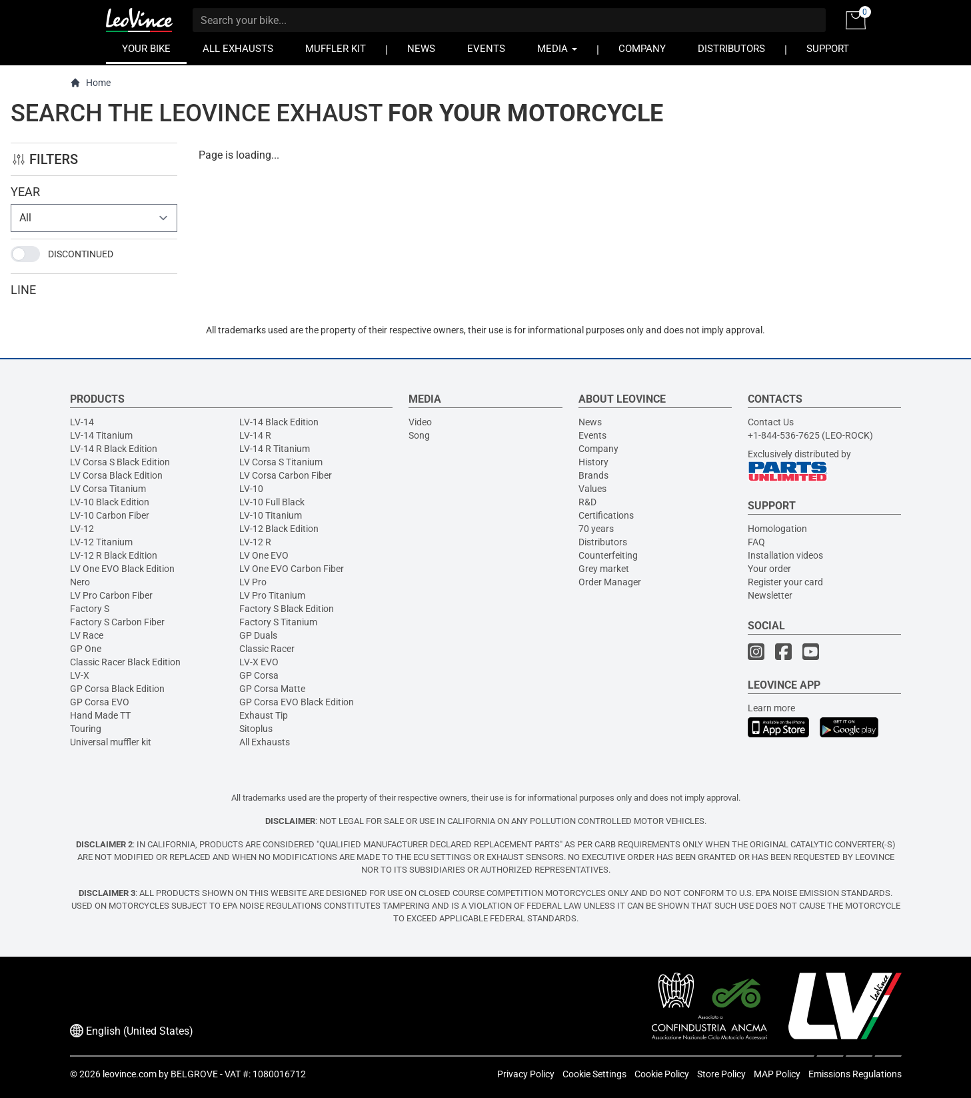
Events (592, 435)
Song (419, 435)
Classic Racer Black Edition (125, 662)
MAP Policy (777, 1074)
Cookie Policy (661, 1074)
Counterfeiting (608, 555)
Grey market (603, 568)
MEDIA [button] (557, 49)
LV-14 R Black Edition (113, 448)
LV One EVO (264, 555)
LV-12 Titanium (101, 542)
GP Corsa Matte (272, 688)
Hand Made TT (100, 715)
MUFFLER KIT (335, 49)
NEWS (421, 49)
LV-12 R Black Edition (113, 555)
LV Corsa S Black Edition (120, 462)
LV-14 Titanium (101, 435)
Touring (85, 728)
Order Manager (609, 582)
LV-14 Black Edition (279, 422)
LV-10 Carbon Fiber (109, 515)
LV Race (86, 635)
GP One (85, 648)
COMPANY (642, 49)
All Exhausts (264, 742)
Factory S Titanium (278, 622)
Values (592, 488)
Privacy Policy (525, 1074)
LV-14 (82, 422)
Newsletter (770, 595)
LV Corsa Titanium (108, 488)
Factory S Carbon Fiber (117, 622)
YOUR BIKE (146, 49)
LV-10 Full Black (272, 502)
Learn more (771, 708)
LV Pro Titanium (272, 595)
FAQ (756, 542)
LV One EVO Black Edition (122, 568)
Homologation (777, 528)
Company (598, 448)
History (593, 462)
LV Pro (253, 582)
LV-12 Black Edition (279, 528)
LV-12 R (255, 542)
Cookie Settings (594, 1074)
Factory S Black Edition (286, 608)
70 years (596, 528)
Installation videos (785, 555)
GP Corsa (259, 675)
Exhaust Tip (263, 715)
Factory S (89, 608)
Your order (769, 568)
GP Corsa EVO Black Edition (296, 702)
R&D (587, 502)
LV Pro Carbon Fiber (111, 595)
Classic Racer (267, 648)
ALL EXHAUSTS (238, 49)
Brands (593, 475)
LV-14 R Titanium (274, 448)
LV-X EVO (259, 662)
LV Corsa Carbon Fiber (285, 475)
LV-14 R (255, 435)
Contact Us (771, 422)
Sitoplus (256, 728)
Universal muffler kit (110, 742)
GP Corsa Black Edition (117, 688)
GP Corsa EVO (99, 702)
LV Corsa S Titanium (281, 462)
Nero (80, 582)
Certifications (606, 515)
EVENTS (486, 49)
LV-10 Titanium (270, 515)
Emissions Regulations (855, 1074)
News (590, 422)
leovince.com (130, 1074)
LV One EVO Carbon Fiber (291, 568)
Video (420, 422)
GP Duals (258, 635)
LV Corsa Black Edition (116, 475)
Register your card (785, 582)
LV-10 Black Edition (109, 502)
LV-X (79, 675)
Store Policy (721, 1074)
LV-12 (82, 528)
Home (90, 83)
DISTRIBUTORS (731, 49)
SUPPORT (827, 49)
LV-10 (251, 488)
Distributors (602, 542)
